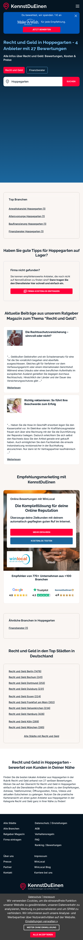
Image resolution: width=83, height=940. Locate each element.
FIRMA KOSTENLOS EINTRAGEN (41, 291)
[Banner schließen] (76, 16)
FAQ (37, 839)
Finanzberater (18, 627)
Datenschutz (42, 823)
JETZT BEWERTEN (41, 29)
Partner (7, 867)
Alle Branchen (11, 828)
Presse (7, 861)
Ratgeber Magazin (14, 834)
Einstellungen (59, 823)
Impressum (40, 856)
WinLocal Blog (42, 867)
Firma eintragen (12, 839)
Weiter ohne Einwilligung (41, 927)
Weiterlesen (14, 387)
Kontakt (7, 872)
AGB (37, 828)
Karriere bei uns (43, 872)
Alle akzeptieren (43, 934)
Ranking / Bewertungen (48, 845)
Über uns (8, 856)
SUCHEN (71, 81)
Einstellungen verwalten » (41, 921)
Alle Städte (9, 823)
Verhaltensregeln (44, 834)
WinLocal (39, 861)
